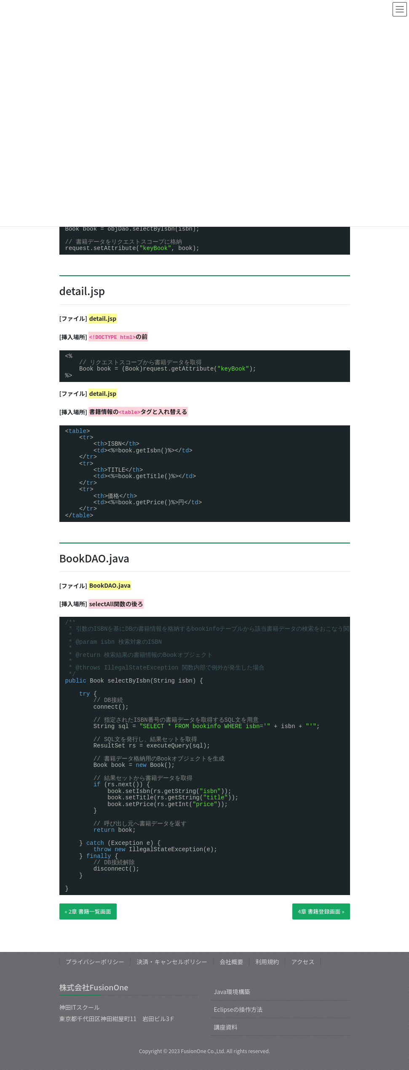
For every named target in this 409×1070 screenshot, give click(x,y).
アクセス (302, 961)
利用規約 (267, 961)
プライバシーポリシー (95, 961)
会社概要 (231, 961)
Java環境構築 (232, 991)
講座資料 (226, 1027)
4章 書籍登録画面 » (321, 911)
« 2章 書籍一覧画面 (88, 911)
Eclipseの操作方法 (238, 1009)
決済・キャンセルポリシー (171, 961)
